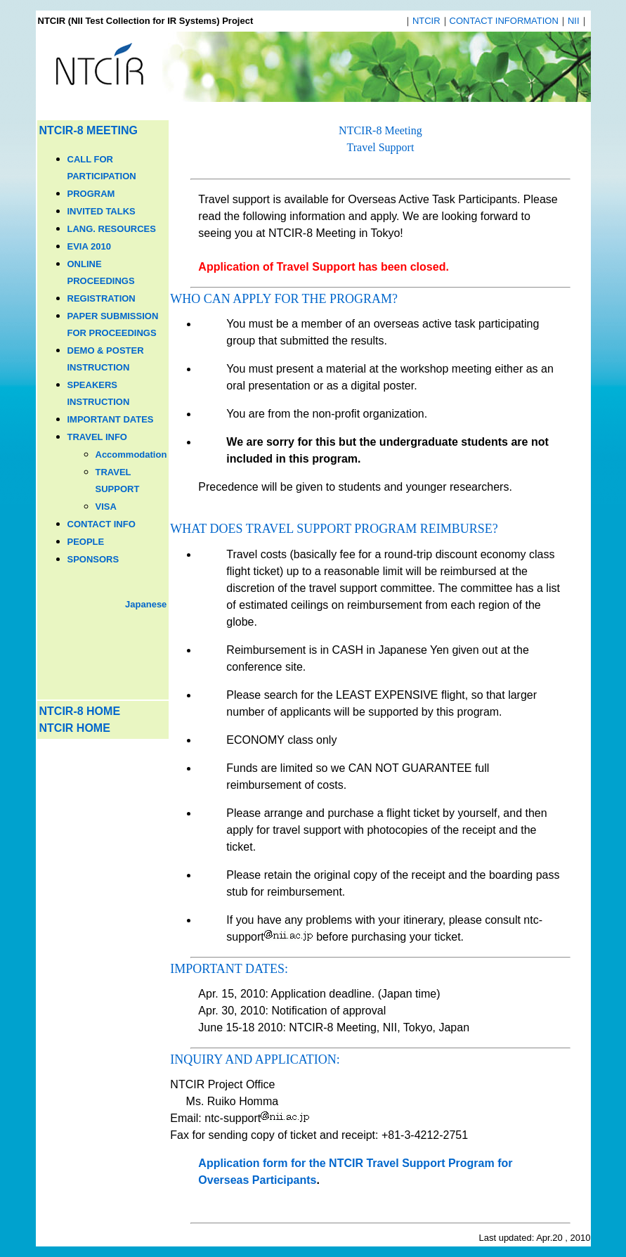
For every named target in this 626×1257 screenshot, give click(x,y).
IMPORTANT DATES (110, 419)
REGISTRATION (101, 298)
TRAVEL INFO (97, 437)
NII (574, 20)
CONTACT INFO (101, 524)
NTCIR (426, 20)
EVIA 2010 (89, 246)
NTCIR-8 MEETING (88, 130)
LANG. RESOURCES (111, 229)
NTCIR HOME (74, 728)
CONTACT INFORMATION (504, 20)
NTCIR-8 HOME (80, 711)
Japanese (146, 604)
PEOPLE (86, 541)
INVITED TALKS (101, 211)
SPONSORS (93, 559)
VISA (106, 506)
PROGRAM (91, 193)
